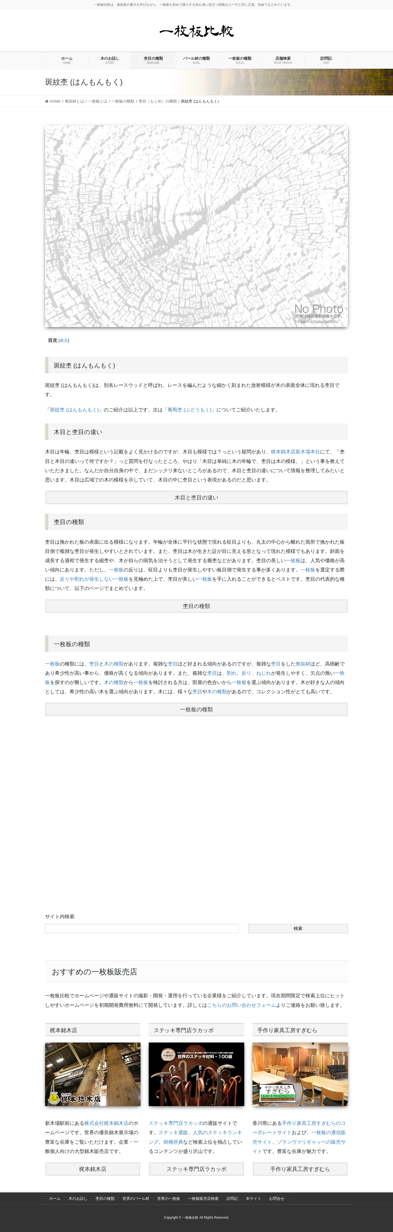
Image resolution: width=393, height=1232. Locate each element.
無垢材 (303, 664)
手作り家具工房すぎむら (300, 1169)
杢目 (94, 664)
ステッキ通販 (173, 1132)
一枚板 (293, 560)
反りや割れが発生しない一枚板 (94, 579)
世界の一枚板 (168, 1198)
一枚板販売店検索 (203, 1198)
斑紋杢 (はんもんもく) (74, 409)
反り (246, 673)
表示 (64, 340)
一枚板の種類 (196, 709)
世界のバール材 (136, 1198)
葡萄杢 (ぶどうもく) (190, 409)
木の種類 (114, 664)
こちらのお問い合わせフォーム (241, 1005)
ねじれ (263, 673)
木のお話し (78, 1198)
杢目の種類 (196, 606)
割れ (232, 673)
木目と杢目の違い (196, 498)
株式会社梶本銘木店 (106, 1123)
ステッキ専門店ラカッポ (176, 1123)
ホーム (55, 1198)
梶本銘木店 (92, 1169)
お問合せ (276, 1198)
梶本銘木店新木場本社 (295, 451)
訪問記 (232, 1198)
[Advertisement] (196, 805)
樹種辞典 (173, 1142)
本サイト (253, 1198)
